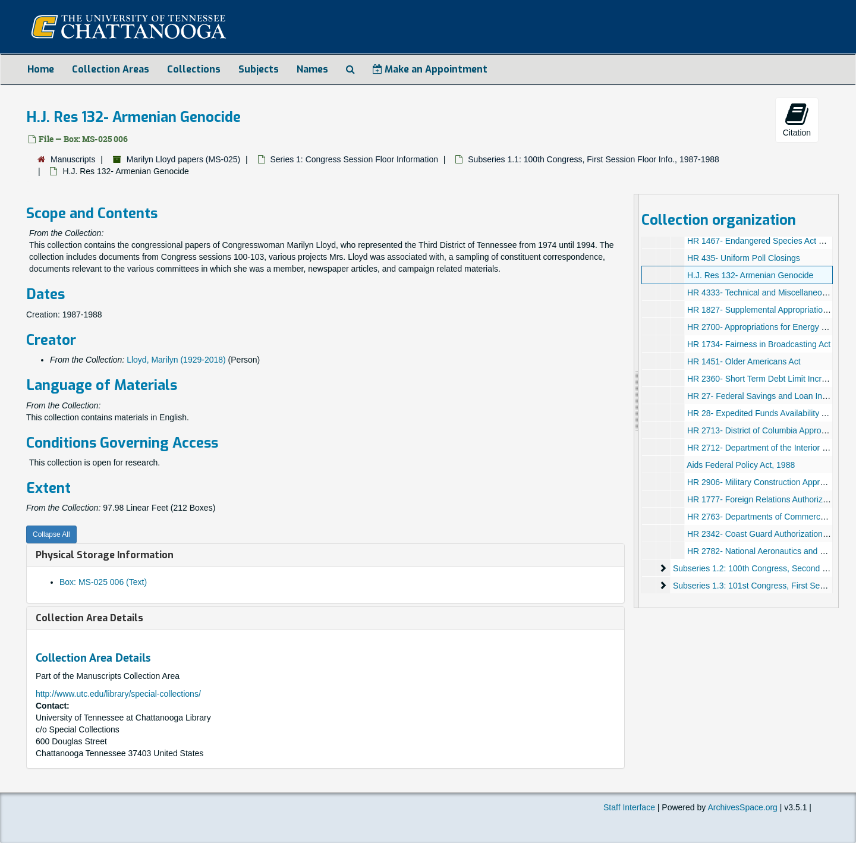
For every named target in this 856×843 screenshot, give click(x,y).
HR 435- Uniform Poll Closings (743, 258)
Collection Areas (110, 69)
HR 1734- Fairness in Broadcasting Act (758, 344)
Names (312, 69)
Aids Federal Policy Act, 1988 (741, 465)
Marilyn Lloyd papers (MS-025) (183, 159)
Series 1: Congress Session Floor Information (354, 159)
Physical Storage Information (105, 555)
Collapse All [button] (51, 534)
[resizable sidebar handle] (636, 401)
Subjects (258, 69)
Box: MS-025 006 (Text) (103, 582)
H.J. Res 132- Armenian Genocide (750, 275)
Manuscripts (73, 159)
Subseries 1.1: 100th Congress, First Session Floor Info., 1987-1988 (593, 159)
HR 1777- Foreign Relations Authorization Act (770, 499)
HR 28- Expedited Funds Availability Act (760, 413)
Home (40, 69)
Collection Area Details (89, 618)
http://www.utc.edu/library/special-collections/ (118, 694)
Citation (797, 119)
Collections (194, 69)
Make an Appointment (430, 69)
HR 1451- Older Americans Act (743, 361)
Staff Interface (629, 807)
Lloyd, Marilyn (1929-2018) (176, 359)
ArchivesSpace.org (742, 807)
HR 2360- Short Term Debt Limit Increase (763, 378)
